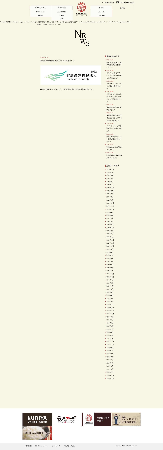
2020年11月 (110, 243)
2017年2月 (110, 335)
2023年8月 (110, 215)
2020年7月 (110, 255)
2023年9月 (110, 212)
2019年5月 (110, 292)
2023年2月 (110, 218)
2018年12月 (110, 307)
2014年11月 (110, 378)
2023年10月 (110, 209)
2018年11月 (110, 311)
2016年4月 (110, 354)
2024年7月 (110, 194)
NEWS (45, 24)
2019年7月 (110, 286)
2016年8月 (110, 347)
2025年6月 (110, 175)
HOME (39, 24)
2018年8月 (110, 320)
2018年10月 (110, 314)
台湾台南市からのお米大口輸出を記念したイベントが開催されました (114, 96)
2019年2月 (110, 301)
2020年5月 (110, 261)
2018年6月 (110, 323)
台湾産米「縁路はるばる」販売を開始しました (114, 84)
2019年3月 (110, 298)
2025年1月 (110, 184)
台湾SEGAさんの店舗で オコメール (114, 147)
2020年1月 (110, 271)
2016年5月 (110, 350)
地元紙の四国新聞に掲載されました (114, 107)
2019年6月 (110, 289)
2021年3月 (110, 234)
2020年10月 (110, 246)
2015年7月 (110, 363)
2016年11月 (110, 344)
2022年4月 (110, 221)
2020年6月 (110, 258)
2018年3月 (110, 326)
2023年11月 (110, 206)
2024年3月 (110, 200)
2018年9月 (110, 317)
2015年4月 (110, 369)
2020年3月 (110, 268)
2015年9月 (110, 360)
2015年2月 (110, 372)
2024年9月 (110, 191)
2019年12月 (110, 274)
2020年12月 (110, 240)
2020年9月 (110, 249)
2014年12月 (110, 375)
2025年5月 (110, 178)
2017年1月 (110, 338)
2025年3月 (110, 181)
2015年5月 (110, 366)
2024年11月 (110, 188)
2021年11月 (110, 227)
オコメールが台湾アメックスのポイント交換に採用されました (114, 74)
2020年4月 (110, 264)
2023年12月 (110, 203)
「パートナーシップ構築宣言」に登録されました (114, 127)
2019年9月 (110, 280)
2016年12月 (110, 341)
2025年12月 (110, 169)
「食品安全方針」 (69, 446)
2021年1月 (110, 237)
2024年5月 (110, 197)
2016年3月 (110, 357)
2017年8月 (110, 332)
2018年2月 (110, 329)
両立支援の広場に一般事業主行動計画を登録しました (114, 63)
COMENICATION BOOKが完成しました (114, 155)
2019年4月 (110, 295)
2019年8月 (110, 283)
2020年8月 (110, 252)
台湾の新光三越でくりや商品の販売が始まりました (114, 137)
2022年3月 (110, 224)
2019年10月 (110, 277)
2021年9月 (110, 231)
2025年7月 (110, 172)
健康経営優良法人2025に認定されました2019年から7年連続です (114, 116)
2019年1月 (110, 304)
